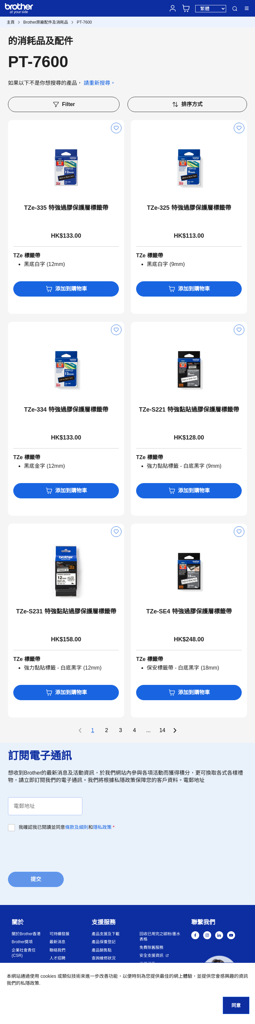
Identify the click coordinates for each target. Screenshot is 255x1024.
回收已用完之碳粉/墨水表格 (159, 937)
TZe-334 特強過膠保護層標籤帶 (66, 409)
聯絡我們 (57, 950)
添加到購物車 (66, 289)
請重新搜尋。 (100, 83)
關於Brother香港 (26, 934)
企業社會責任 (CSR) (24, 953)
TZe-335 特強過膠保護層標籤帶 (66, 207)
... (148, 730)
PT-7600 (84, 22)
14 (162, 730)
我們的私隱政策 (23, 983)
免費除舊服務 (151, 947)
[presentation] (58, 851)
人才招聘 (57, 958)
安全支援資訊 (151, 955)
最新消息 (57, 942)
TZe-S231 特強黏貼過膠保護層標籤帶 (66, 611)
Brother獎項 (22, 942)
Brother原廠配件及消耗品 (45, 22)
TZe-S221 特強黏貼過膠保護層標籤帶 (189, 409)
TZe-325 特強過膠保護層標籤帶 (189, 207)
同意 (236, 1005)
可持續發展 (59, 934)
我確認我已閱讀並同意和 (67, 827)
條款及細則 (76, 827)
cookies (48, 976)
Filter (63, 104)
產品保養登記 (104, 942)
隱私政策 (102, 827)
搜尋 (234, 8)
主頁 (11, 22)
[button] (219, 974)
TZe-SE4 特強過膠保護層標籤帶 (188, 611)
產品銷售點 (102, 950)
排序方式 (187, 104)
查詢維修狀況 (104, 958)
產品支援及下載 (106, 934)
